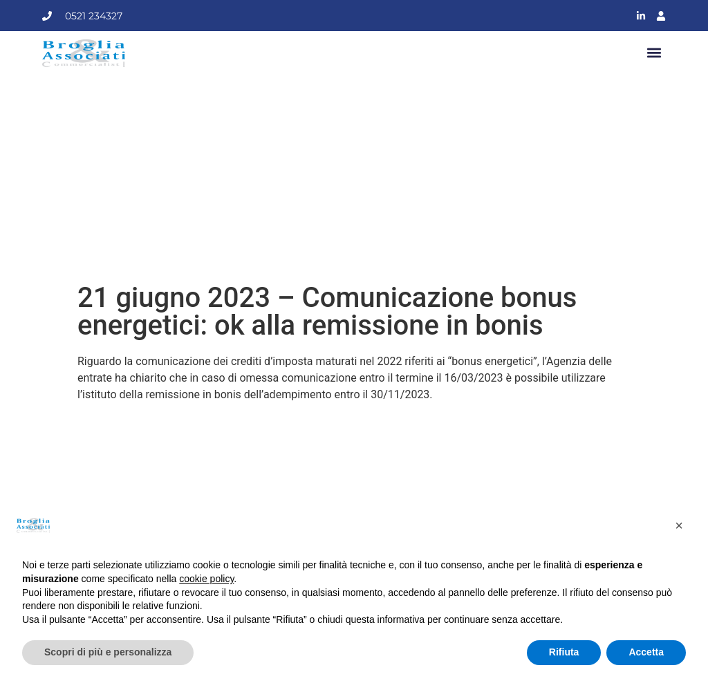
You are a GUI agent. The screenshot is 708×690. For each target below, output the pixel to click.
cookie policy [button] (206, 578)
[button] (654, 53)
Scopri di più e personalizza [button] (107, 652)
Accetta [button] (646, 652)
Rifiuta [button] (564, 652)
